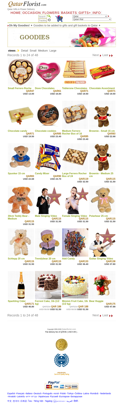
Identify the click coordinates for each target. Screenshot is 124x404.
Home (16, 13)
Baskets (69, 13)
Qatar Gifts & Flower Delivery (21, 9)
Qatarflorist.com (69, 329)
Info (97, 13)
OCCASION (31, 13)
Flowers (50, 13)
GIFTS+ (85, 13)
